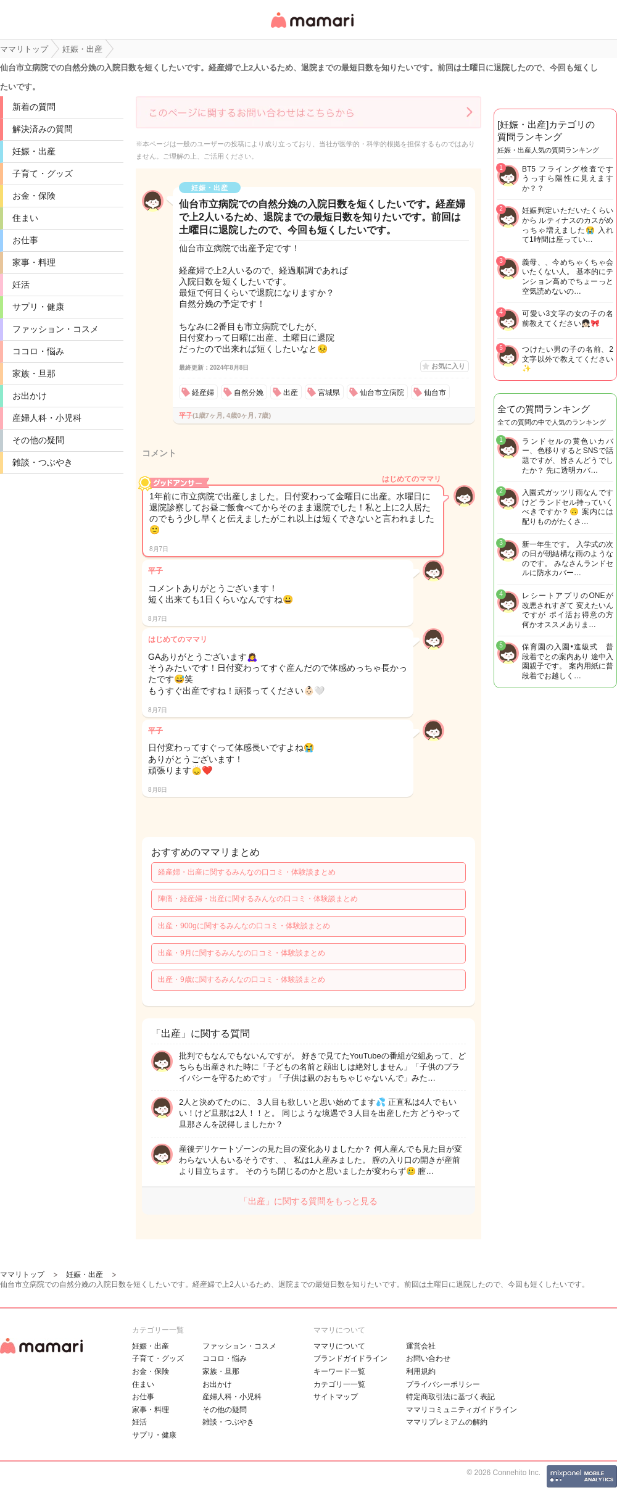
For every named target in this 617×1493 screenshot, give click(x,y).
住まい (25, 218)
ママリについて (339, 1346)
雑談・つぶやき (42, 462)
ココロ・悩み (38, 351)
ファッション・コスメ (55, 329)
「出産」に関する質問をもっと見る (308, 1201)
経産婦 (203, 392)
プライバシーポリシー (443, 1384)
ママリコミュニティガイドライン (461, 1409)
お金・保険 (34, 196)
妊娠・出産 (34, 151)
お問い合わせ (428, 1358)
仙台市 (435, 392)
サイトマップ (335, 1396)
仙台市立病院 (382, 392)
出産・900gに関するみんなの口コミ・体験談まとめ (244, 925)
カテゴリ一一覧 (339, 1384)
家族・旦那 (34, 373)
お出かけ (29, 396)
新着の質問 (34, 107)
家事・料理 (34, 262)
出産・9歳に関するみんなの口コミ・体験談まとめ (241, 979)
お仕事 (25, 240)
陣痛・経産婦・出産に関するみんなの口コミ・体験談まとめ (258, 898)
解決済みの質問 (42, 129)
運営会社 (421, 1346)
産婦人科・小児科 (46, 418)
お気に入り (448, 366)
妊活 (21, 284)
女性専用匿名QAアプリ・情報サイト (311, 28)
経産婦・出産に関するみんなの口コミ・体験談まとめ (247, 872)
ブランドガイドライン (350, 1358)
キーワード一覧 (339, 1371)
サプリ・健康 (38, 307)
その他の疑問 (38, 440)
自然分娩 (248, 392)
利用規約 (421, 1371)
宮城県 (329, 392)
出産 (290, 392)
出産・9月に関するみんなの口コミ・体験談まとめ (241, 953)
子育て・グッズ (42, 173)
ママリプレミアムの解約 (446, 1422)
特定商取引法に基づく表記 (450, 1396)
